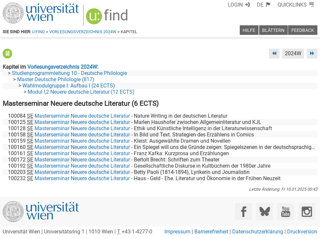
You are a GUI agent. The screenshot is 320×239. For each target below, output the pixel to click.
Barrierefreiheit (211, 231)
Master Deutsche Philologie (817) (55, 79)
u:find (38, 31)
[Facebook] (243, 211)
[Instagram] (306, 211)
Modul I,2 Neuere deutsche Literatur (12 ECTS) (81, 92)
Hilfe (249, 30)
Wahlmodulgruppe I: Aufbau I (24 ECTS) (68, 86)
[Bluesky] (264, 211)
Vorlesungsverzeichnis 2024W (82, 31)
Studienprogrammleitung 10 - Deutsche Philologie (69, 73)
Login (235, 5)
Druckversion (302, 231)
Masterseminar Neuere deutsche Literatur (82, 116)
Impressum (177, 231)
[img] (107, 18)
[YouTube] (285, 211)
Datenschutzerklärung (257, 231)
